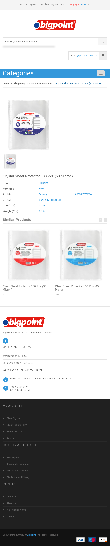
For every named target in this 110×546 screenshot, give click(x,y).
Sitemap (11, 516)
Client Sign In (13, 418)
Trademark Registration (18, 464)
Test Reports (13, 457)
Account (11, 438)
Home (6, 83)
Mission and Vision (16, 510)
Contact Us (12, 496)
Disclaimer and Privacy (18, 477)
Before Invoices (14, 431)
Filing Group (19, 83)
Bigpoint (31, 534)
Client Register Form (54, 4)
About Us (11, 503)
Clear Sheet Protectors (40, 83)
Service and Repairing (17, 470)
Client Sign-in (29, 4)
